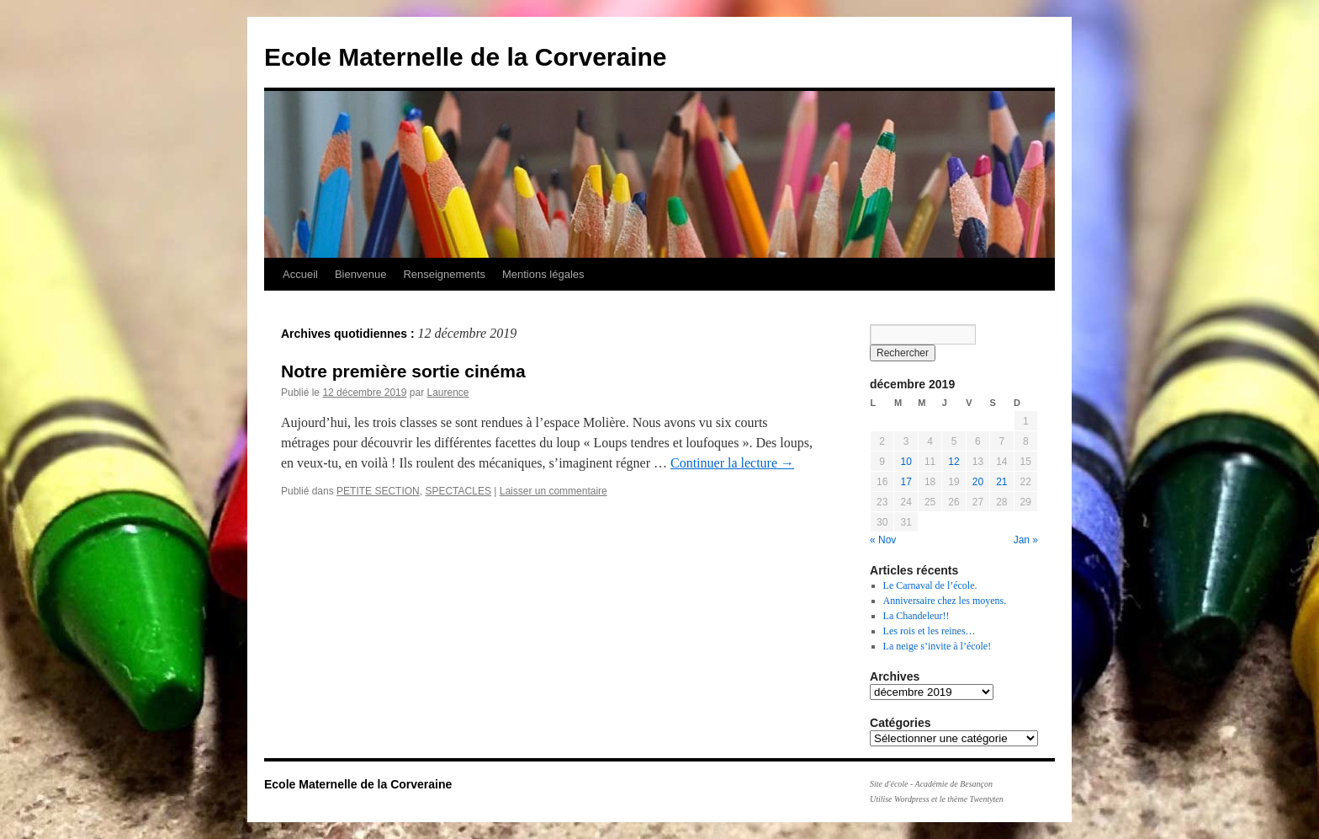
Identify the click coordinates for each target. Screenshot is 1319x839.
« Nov (883, 540)
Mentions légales (543, 274)
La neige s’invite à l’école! (937, 646)
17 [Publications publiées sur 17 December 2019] (905, 482)
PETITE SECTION (378, 491)
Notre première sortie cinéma (403, 371)
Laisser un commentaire (553, 491)
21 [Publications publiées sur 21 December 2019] (1001, 482)
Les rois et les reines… (929, 631)
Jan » (1026, 540)
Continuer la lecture (732, 463)
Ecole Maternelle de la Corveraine (465, 57)
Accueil (300, 274)
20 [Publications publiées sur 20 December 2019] (977, 482)
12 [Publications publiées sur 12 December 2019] (953, 462)
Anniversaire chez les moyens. (945, 601)
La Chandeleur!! (916, 616)
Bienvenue (360, 274)
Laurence (447, 392)
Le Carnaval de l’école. (930, 585)
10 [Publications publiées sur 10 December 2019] (905, 462)
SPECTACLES (457, 491)
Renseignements (444, 274)
